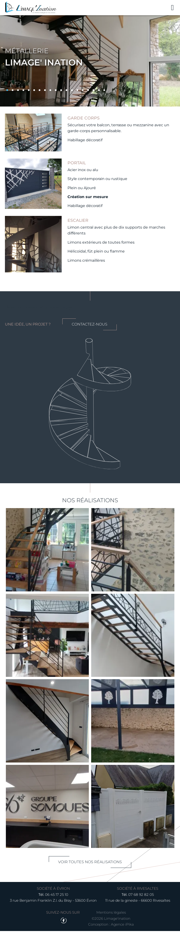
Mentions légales (111, 916)
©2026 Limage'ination (111, 922)
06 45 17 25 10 (56, 898)
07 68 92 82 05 (141, 898)
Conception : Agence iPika (111, 928)
